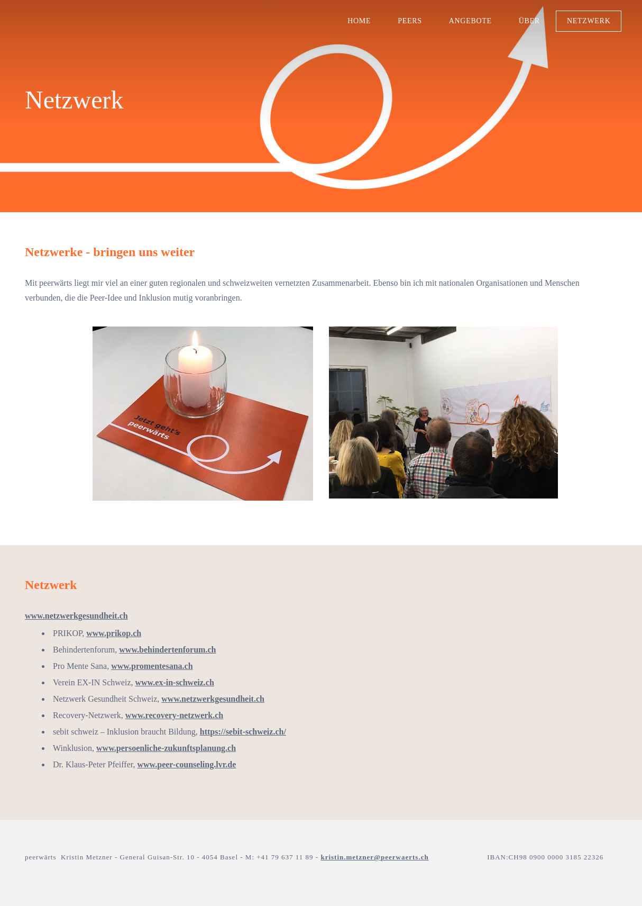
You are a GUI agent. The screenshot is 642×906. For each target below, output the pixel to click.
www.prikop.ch (113, 633)
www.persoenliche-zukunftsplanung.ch (166, 748)
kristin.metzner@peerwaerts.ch (374, 857)
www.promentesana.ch (151, 666)
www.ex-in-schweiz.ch (174, 682)
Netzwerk (585, 24)
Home (356, 24)
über (525, 24)
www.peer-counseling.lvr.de (186, 764)
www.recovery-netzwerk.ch (174, 715)
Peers (407, 24)
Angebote (466, 24)
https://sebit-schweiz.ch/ (243, 731)
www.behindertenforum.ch (167, 649)
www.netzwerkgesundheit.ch (76, 615)
